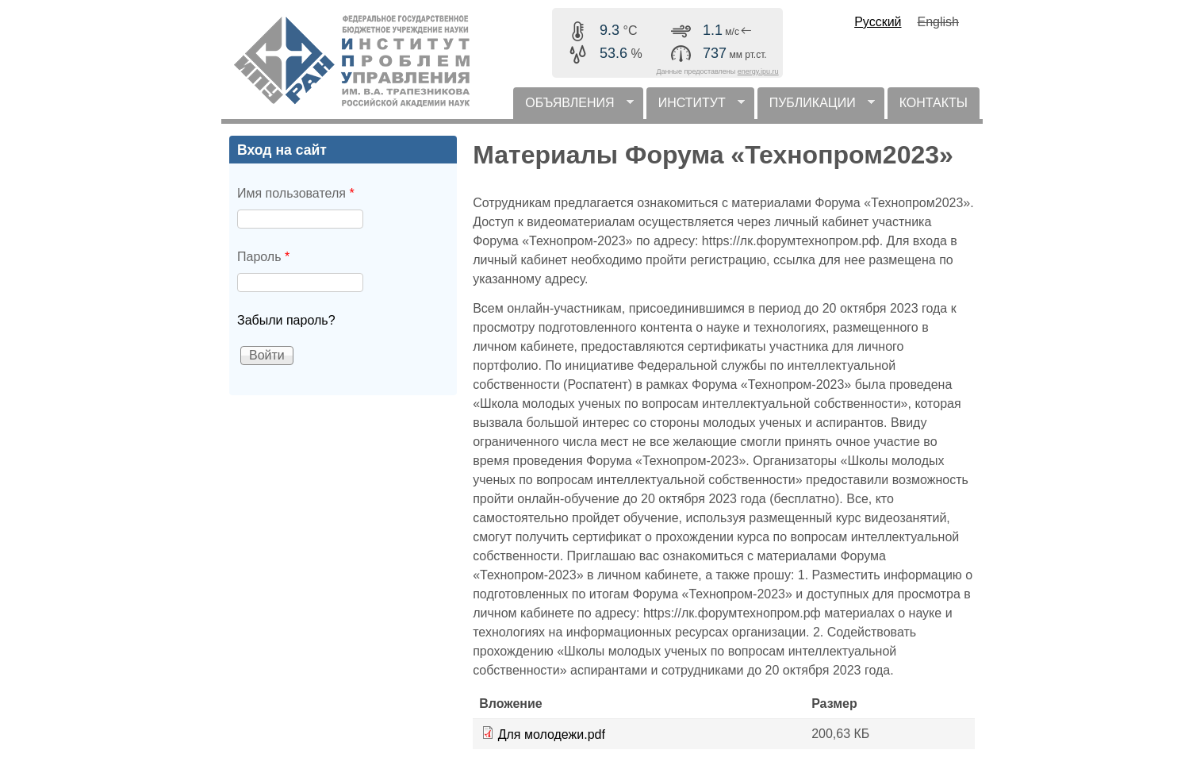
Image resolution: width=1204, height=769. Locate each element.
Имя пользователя (296, 193)
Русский (877, 22)
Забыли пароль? (286, 320)
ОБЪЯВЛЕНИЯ (573, 107)
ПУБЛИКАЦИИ (816, 107)
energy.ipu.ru (758, 71)
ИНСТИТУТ (695, 107)
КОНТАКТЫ (933, 103)
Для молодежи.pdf (551, 734)
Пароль (263, 256)
